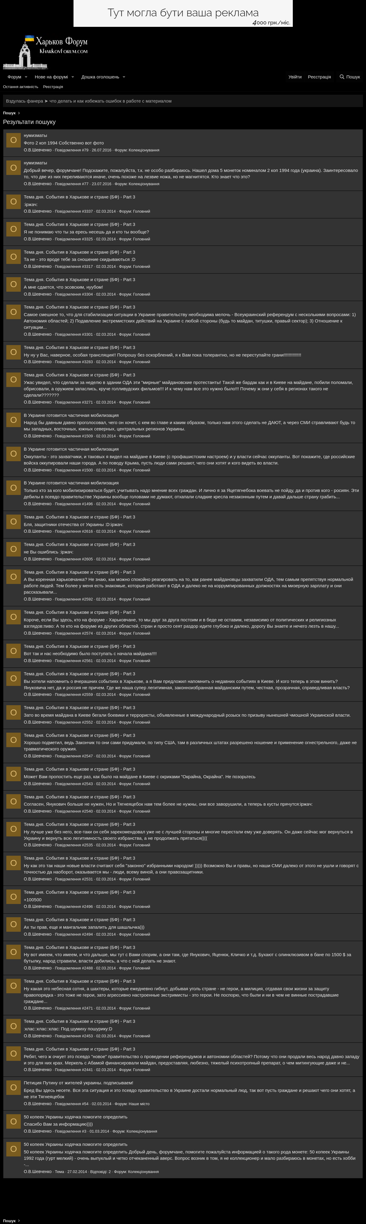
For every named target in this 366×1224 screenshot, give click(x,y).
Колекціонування (144, 150)
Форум (14, 76)
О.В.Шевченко (38, 149)
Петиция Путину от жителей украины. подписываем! (78, 1082)
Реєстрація (53, 86)
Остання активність (20, 86)
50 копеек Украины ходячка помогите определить (75, 1116)
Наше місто (139, 1104)
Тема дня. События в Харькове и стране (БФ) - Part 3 (79, 196)
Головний (141, 211)
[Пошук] (349, 76)
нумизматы (35, 135)
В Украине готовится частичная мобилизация (71, 415)
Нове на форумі (51, 76)
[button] (26, 76)
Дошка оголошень (100, 76)
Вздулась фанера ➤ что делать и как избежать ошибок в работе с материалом (88, 100)
